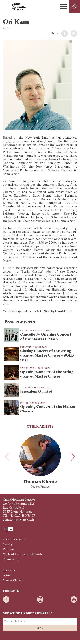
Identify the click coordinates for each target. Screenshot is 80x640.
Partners (8, 549)
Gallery (7, 544)
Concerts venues (14, 539)
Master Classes (13, 580)
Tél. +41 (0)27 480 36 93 (19, 515)
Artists (7, 575)
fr (5, 529)
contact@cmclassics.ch (18, 519)
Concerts (9, 570)
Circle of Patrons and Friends (22, 554)
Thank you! (10, 559)
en (10, 529)
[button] (63, 6)
